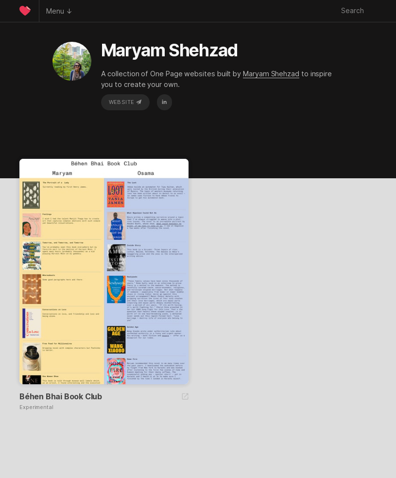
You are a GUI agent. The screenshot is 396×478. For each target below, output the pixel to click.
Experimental (36, 407)
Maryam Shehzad (271, 73)
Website (125, 102)
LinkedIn (164, 102)
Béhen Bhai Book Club (60, 396)
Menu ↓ (59, 11)
